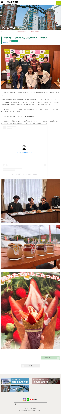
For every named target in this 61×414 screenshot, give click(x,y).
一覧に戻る (31, 366)
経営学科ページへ (50, 358)
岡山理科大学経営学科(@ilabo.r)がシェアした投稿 (24, 174)
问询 (25, 408)
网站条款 (35, 408)
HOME (4, 31)
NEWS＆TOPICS (10, 31)
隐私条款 (30, 408)
